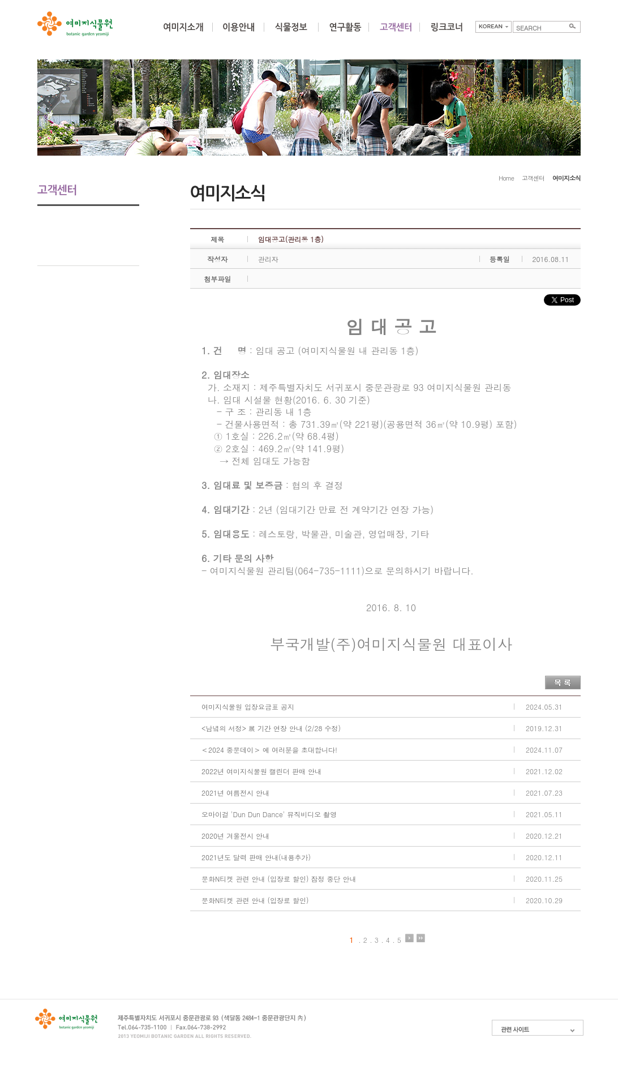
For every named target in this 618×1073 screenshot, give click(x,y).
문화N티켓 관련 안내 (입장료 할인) (254, 900)
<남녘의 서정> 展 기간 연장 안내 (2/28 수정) (271, 728)
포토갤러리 (88, 255)
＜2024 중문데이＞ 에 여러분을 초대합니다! (269, 749)
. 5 (396, 938)
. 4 (385, 938)
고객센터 (533, 178)
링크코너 (446, 34)
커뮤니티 (395, 34)
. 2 (362, 938)
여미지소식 (88, 216)
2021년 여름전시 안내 (235, 792)
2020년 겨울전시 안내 (235, 835)
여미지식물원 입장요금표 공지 (247, 706)
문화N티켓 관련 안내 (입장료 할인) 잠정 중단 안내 (278, 878)
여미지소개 (183, 34)
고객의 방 (88, 236)
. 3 (374, 938)
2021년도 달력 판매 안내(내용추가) (256, 857)
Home (506, 178)
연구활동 (345, 34)
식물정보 (291, 34)
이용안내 (238, 34)
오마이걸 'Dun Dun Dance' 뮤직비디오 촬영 (269, 814)
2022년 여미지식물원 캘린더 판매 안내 (261, 771)
